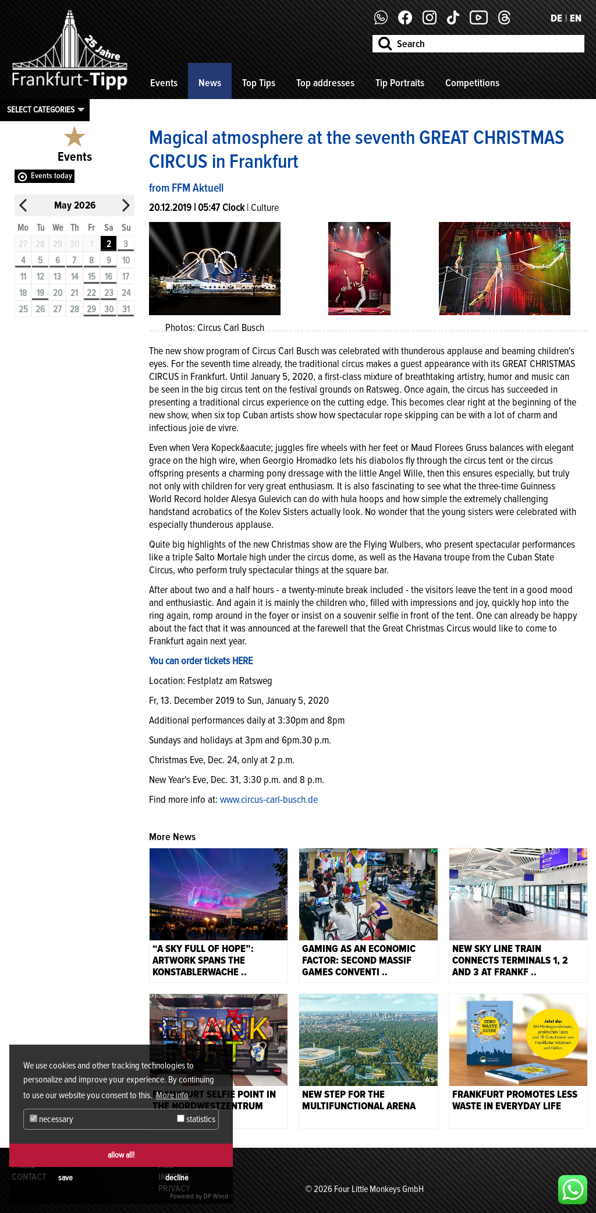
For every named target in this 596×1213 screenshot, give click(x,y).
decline (177, 1178)
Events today (51, 176)
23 (108, 293)
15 (91, 277)
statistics (196, 1119)
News (209, 82)
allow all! (121, 1155)
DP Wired (216, 1196)
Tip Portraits (399, 82)
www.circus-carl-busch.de (269, 799)
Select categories (40, 109)
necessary (51, 1119)
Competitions (472, 82)
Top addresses (325, 82)
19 (40, 293)
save (65, 1178)
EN (575, 18)
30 (108, 309)
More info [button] (172, 1095)
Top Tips (258, 82)
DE (556, 18)
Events (164, 82)
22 (91, 293)
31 (126, 309)
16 (108, 277)
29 (91, 309)
